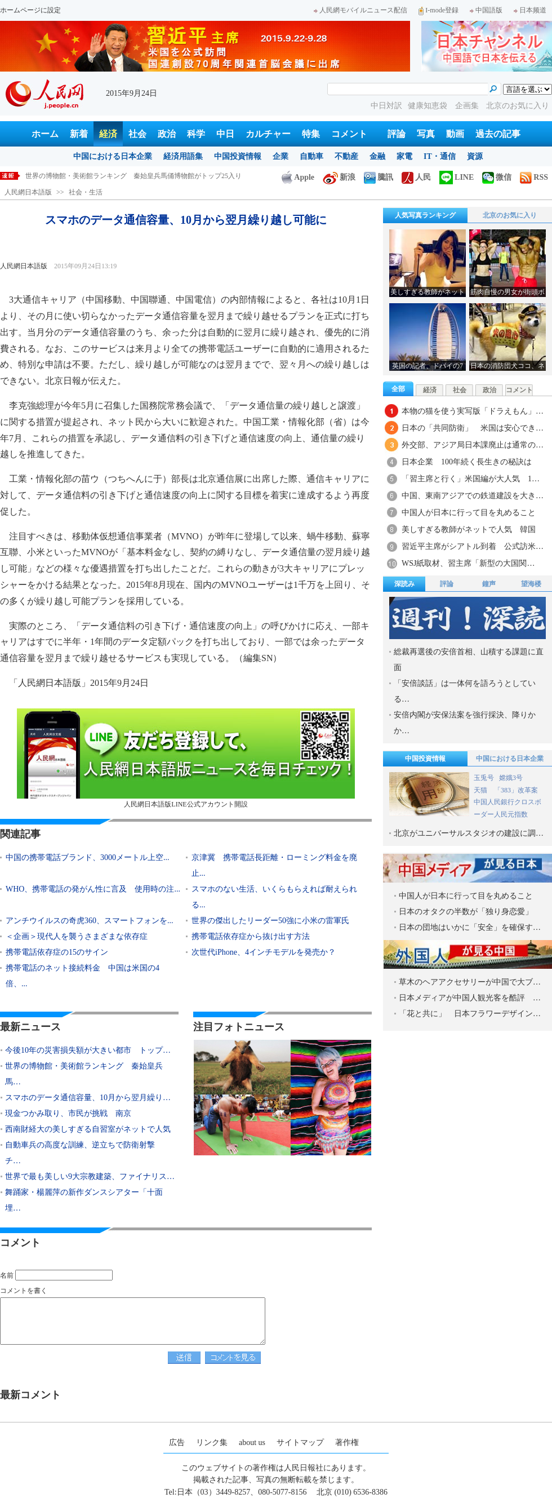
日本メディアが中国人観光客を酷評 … (470, 998)
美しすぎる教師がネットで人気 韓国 (469, 529)
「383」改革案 (516, 790)
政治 (167, 134)
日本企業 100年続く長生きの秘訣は (467, 462)
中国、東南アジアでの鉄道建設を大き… (473, 495)
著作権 (347, 1442)
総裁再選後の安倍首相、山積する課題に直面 (469, 660)
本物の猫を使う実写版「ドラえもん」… (473, 411)
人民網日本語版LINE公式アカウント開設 (186, 758)
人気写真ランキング (425, 215)
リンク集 (212, 1442)
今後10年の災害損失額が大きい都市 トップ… (88, 1050)
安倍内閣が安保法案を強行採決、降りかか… (465, 723)
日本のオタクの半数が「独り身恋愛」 (466, 911)
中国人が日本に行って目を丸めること (469, 512)
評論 (397, 134)
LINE (456, 177)
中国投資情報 (237, 156)
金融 (377, 156)
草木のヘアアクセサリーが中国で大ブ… (470, 982)
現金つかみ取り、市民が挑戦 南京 (68, 1113)
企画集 (468, 105)
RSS (534, 177)
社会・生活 (86, 192)
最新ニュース (30, 1026)
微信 (496, 177)
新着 (79, 134)
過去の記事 (497, 134)
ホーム (45, 134)
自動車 (311, 156)
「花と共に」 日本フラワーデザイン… (470, 1013)
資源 (475, 156)
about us (252, 1442)
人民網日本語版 (28, 192)
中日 (225, 134)
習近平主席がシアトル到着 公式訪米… (473, 546)
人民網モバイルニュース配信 (360, 10)
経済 (108, 134)
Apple (298, 177)
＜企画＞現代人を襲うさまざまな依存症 (77, 936)
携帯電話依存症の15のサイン (57, 952)
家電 (404, 156)
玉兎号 (484, 778)
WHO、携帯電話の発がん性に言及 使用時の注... (93, 889)
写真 (426, 134)
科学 (196, 134)
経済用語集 (183, 156)
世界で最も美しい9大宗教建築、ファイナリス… (90, 1176)
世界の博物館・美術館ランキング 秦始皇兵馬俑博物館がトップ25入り (133, 176)
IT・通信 (440, 156)
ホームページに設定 (30, 10)
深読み (404, 584)
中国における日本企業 (112, 156)
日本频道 (530, 10)
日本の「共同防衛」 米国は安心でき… (473, 428)
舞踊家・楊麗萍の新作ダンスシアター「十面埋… (84, 1200)
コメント (349, 134)
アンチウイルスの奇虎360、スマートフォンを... (89, 920)
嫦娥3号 (511, 778)
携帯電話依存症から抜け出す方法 (251, 936)
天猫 (481, 790)
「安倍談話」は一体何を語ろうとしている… (465, 691)
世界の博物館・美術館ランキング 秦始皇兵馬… (84, 1074)
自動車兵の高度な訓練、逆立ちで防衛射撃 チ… (84, 1153)
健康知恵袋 (428, 105)
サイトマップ (300, 1442)
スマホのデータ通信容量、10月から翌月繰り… (88, 1097)
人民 (416, 177)
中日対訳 (386, 105)
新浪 (339, 177)
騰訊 (378, 177)
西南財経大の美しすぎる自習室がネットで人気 (88, 1129)
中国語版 (486, 10)
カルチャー (268, 134)
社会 (137, 134)
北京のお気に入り (517, 105)
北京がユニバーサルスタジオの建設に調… (469, 833)
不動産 (346, 156)
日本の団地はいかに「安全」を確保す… (470, 927)
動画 (455, 134)
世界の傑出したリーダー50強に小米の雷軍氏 (270, 920)
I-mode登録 (438, 10)
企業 (280, 156)
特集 (311, 134)
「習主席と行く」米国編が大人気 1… (471, 479)
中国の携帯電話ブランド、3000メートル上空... (88, 857)
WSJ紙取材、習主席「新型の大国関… (468, 563)
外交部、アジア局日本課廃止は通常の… (473, 445)
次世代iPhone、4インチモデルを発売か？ (264, 952)
